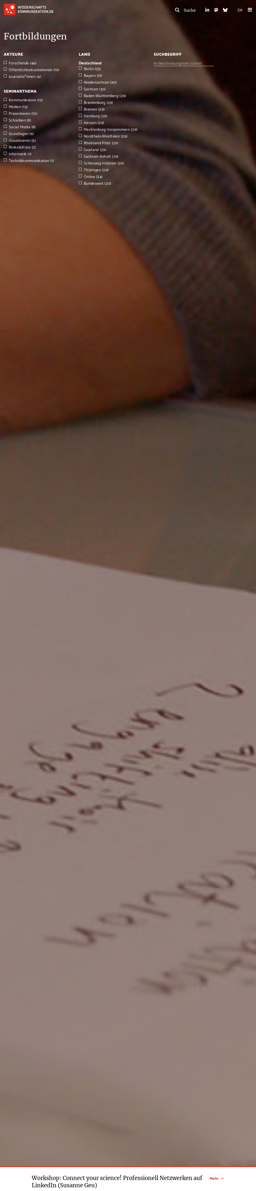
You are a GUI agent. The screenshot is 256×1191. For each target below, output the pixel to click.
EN (240, 9)
